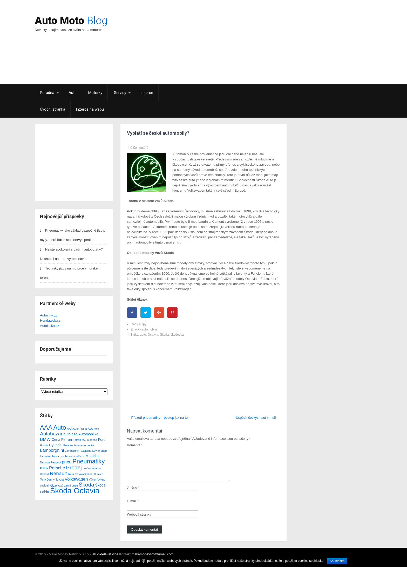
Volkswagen (76, 479)
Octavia (153, 334)
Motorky (95, 92)
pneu (66, 462)
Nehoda (45, 462)
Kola (66, 445)
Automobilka (88, 434)
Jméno (133, 494)
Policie (44, 468)
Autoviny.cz (48, 315)
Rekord (44, 474)
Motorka (92, 456)
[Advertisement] (249, 48)
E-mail (133, 507)
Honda (44, 445)
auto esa (70, 434)
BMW (45, 439)
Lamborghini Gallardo (78, 450)
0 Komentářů (139, 148)
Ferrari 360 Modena (85, 439)
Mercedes (58, 456)
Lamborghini (52, 450)
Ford (102, 439)
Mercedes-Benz (75, 456)
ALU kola (93, 428)
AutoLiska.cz (49, 326)
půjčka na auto (91, 468)
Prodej (74, 467)
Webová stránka (139, 521)
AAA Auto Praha (77, 428)
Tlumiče (98, 474)
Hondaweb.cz (50, 320)
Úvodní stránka (52, 109)
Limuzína (45, 456)
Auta (73, 92)
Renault (58, 473)
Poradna (47, 92)
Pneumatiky (88, 461)
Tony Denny (47, 479)
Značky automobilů (144, 329)
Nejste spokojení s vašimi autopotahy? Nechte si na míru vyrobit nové (71, 254)
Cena (56, 439)
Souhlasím (337, 561)
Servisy (120, 92)
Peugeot (56, 462)
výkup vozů (56, 485)
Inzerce (146, 92)
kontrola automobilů (82, 445)
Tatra (71, 474)
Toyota (60, 479)
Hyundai (55, 445)
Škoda (86, 485)
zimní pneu (71, 485)
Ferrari (66, 439)
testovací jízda (83, 474)
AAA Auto (53, 427)
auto (143, 334)
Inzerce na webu (90, 109)
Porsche (57, 467)
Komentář (134, 445)
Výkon (93, 479)
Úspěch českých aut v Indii (258, 418)
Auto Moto (71, 21)
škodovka (177, 334)
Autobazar (51, 433)
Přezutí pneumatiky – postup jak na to (157, 418)
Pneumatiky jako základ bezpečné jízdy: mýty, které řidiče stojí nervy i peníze (72, 235)
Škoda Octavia (75, 490)
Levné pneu (99, 450)
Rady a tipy (138, 324)
